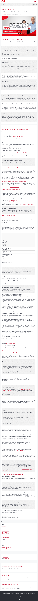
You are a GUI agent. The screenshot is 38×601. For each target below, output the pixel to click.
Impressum (19, 596)
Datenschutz (19, 595)
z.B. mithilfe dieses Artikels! (14, 187)
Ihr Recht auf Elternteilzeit (6, 547)
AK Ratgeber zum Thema (13, 200)
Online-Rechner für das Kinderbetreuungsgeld (12, 201)
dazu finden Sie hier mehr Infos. (26, 91)
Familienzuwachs (5, 532)
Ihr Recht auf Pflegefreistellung (7, 548)
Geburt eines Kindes (5, 533)
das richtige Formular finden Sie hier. (17, 136)
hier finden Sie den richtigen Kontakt (26, 204)
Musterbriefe (4, 526)
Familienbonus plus (5, 531)
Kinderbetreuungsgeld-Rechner (7, 541)
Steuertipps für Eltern (5, 537)
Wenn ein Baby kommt (6, 536)
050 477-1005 (5, 557)
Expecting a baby (5, 534)
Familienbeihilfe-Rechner (6, 542)
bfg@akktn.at (6, 558)
